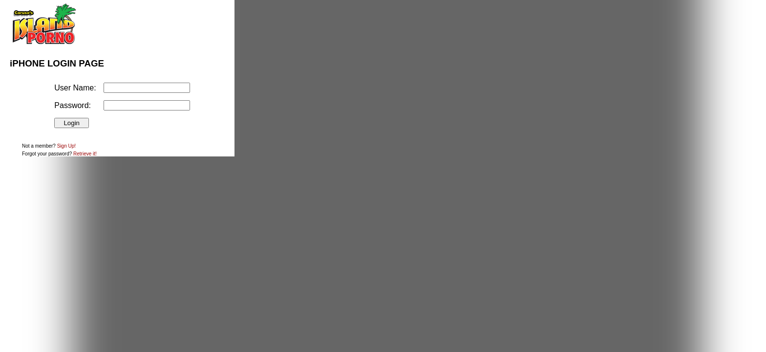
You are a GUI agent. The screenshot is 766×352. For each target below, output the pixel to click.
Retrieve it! (85, 153)
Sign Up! (66, 146)
